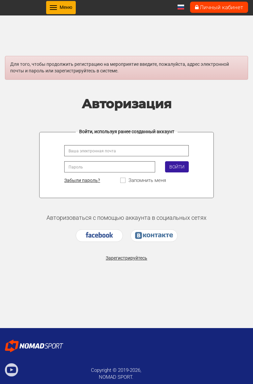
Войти (176, 166)
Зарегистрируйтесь (126, 258)
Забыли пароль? (82, 180)
